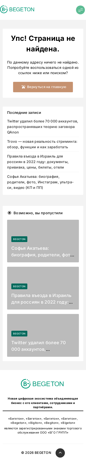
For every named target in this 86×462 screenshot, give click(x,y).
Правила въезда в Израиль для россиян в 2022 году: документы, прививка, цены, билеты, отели (38, 161)
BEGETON (19, 239)
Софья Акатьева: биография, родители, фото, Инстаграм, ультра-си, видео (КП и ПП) (40, 182)
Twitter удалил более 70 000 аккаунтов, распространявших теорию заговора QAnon (42, 126)
